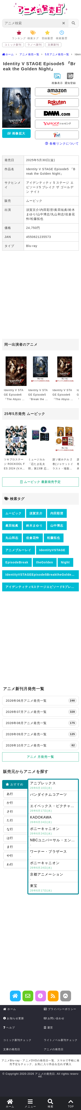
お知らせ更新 (13, 1018)
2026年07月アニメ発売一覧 (41, 711)
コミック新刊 (13, 44)
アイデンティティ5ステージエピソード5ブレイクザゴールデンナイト (42, 587)
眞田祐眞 (11, 525)
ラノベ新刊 (34, 44)
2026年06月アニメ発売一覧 (41, 700)
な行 (10, 829)
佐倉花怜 (32, 538)
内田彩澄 (56, 513)
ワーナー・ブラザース (53, 854)
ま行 (10, 846)
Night (65, 562)
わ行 (10, 864)
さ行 (10, 811)
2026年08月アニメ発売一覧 (41, 723)
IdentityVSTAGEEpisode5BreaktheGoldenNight (42, 574)
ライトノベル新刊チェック (61, 1040)
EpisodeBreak (16, 562)
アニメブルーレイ (18, 550)
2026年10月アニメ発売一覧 (41, 745)
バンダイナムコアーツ (53, 797)
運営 (48, 1027)
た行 (10, 820)
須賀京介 (35, 513)
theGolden (44, 562)
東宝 (53, 888)
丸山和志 (11, 538)
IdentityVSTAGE (52, 550)
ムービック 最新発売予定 (40, 482)
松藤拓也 (53, 538)
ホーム (9, 1009)
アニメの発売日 (54, 1049)
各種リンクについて (62, 143)
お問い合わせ (54, 1018)
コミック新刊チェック (17, 1040)
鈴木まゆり (34, 525)
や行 (10, 855)
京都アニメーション (53, 877)
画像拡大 (16, 133)
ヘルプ (9, 1027)
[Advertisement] (40, 295)
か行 (10, 802)
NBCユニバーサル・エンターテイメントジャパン (54, 842)
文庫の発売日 (11, 1049)
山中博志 (56, 525)
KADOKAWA (53, 820)
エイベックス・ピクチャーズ (54, 808)
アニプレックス (53, 785)
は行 (10, 838)
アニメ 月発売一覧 (40, 756)
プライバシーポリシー (60, 1009)
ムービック (13, 513)
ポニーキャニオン (53, 831)
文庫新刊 (53, 44)
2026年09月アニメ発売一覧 (41, 734)
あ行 (10, 794)
